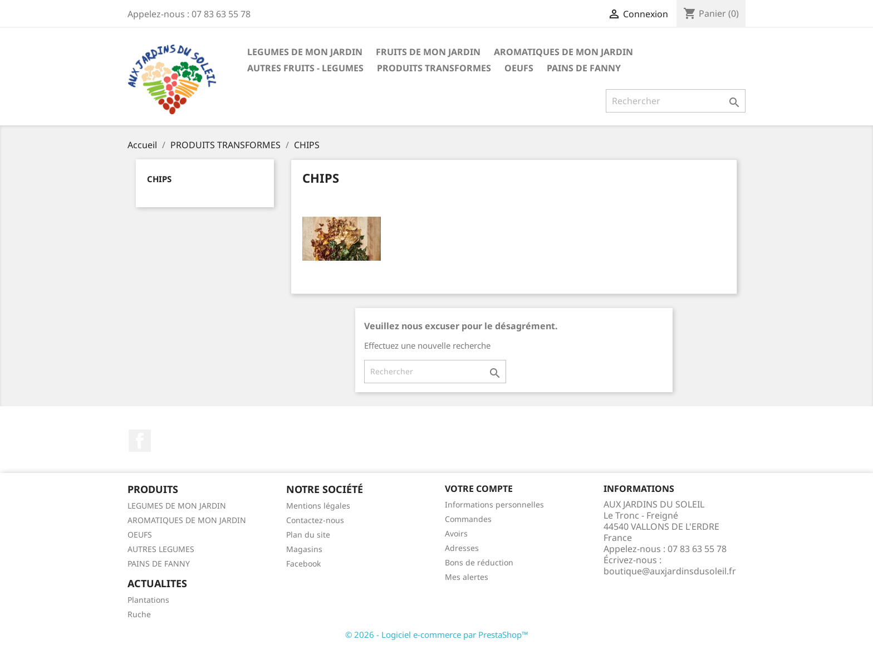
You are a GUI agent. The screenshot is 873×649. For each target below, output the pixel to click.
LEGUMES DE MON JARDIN (304, 52)
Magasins (304, 549)
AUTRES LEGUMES (160, 549)
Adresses (462, 548)
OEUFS (518, 68)
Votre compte (479, 488)
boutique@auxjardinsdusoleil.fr (670, 571)
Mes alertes (466, 577)
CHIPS (159, 178)
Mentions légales (318, 505)
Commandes (468, 519)
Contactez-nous (315, 520)
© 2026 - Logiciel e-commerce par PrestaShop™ (436, 634)
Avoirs (456, 533)
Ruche (139, 614)
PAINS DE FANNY (584, 68)
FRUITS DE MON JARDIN (428, 52)
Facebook (140, 441)
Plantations (148, 599)
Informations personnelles (494, 504)
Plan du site (308, 534)
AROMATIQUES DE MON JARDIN (563, 52)
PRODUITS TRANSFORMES (434, 68)
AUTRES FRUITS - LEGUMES (305, 68)
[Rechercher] (676, 101)
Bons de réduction (479, 562)
